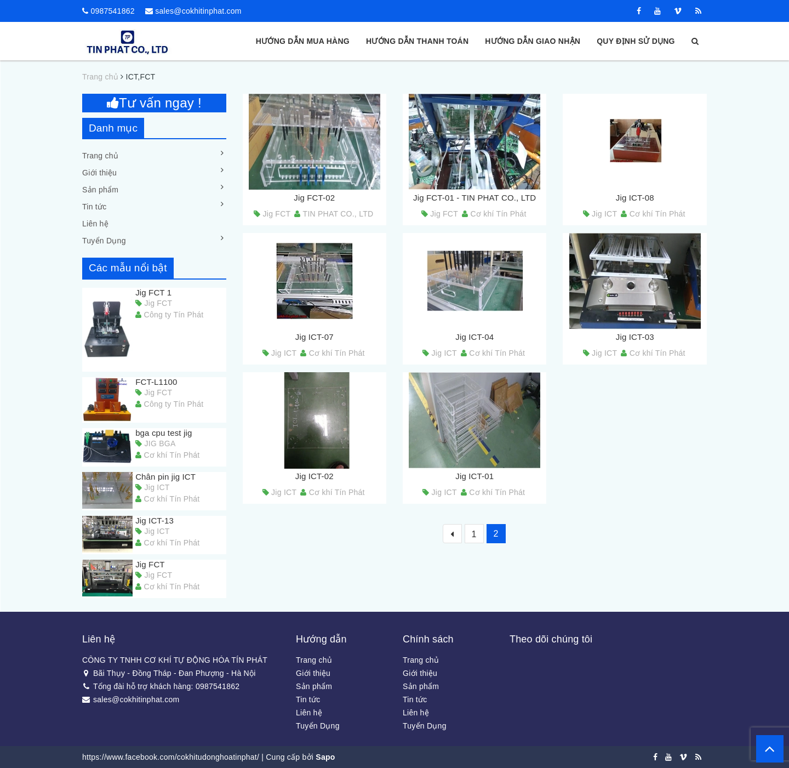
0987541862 (112, 11)
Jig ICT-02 (314, 476)
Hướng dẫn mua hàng (303, 41)
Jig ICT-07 (314, 337)
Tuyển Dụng (104, 240)
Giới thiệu (99, 172)
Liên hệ (95, 223)
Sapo (325, 757)
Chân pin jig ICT (165, 476)
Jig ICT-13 (154, 520)
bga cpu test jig (163, 432)
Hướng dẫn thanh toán (417, 41)
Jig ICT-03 (635, 337)
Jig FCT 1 (153, 292)
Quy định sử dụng (636, 41)
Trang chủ (100, 155)
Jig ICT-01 (474, 476)
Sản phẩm (100, 189)
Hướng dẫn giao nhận (532, 41)
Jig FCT (150, 564)
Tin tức (94, 206)
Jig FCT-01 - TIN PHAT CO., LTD (474, 197)
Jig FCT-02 (314, 197)
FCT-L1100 (156, 381)
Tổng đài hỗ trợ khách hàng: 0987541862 (160, 686)
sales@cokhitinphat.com (198, 11)
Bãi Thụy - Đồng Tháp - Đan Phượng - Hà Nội (169, 673)
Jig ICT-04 (474, 337)
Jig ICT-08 (635, 197)
